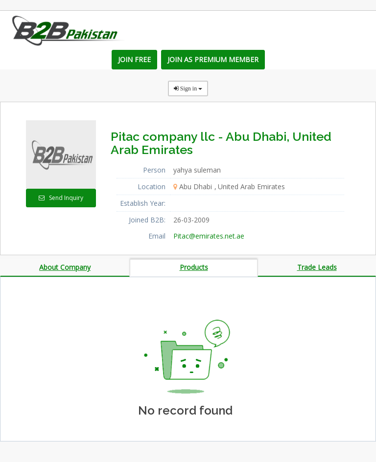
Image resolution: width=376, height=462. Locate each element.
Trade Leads (317, 267)
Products (194, 267)
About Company (65, 267)
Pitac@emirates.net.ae (208, 236)
